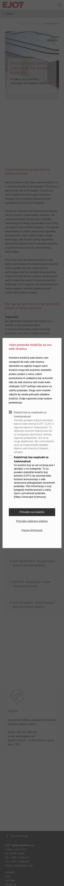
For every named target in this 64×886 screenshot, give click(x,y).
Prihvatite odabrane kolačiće (32, 521)
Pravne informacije (31, 530)
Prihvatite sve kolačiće (31, 512)
